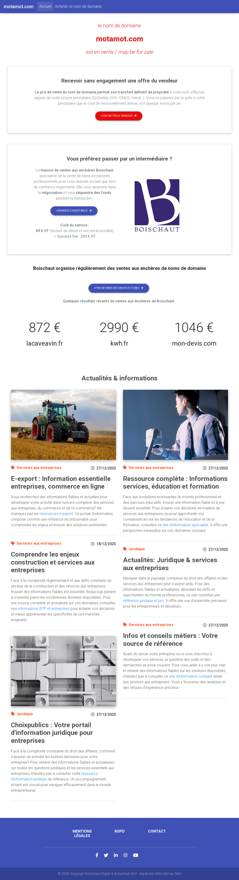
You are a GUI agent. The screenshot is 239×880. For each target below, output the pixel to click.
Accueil (46, 6)
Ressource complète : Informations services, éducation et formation (175, 482)
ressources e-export (56, 514)
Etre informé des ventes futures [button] (119, 288)
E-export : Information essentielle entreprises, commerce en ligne (61, 482)
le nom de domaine (119, 25)
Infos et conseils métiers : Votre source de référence (170, 639)
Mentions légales (82, 833)
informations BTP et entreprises (44, 608)
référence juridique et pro (143, 600)
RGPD (120, 831)
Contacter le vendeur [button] (119, 115)
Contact (157, 831)
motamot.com (119, 38)
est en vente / (119, 52)
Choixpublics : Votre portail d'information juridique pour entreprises (52, 732)
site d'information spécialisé (185, 525)
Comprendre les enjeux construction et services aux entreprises (53, 562)
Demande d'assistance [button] (74, 210)
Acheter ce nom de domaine (78, 6)
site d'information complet (190, 676)
